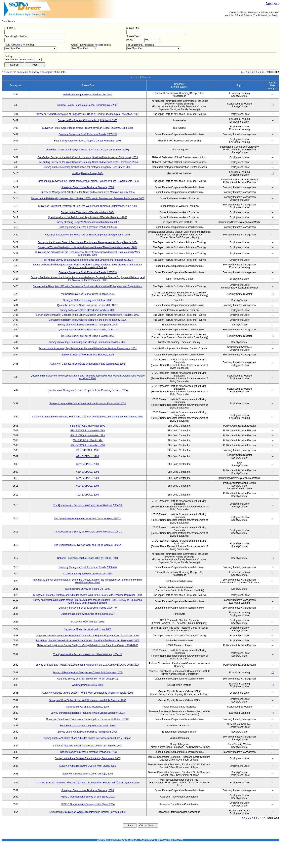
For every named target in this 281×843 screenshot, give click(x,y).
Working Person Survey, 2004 (87, 173)
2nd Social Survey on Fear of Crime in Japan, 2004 (87, 294)
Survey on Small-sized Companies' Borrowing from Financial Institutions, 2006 (87, 719)
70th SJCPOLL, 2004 (87, 494)
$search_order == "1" (23, 59)
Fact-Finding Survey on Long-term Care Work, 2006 (87, 725)
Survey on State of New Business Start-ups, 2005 (87, 354)
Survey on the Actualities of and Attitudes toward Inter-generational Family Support (87, 738)
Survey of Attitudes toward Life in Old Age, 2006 (87, 773)
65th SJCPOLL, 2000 (87, 464)
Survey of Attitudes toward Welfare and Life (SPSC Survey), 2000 (87, 745)
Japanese (272, 3)
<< (242, 72)
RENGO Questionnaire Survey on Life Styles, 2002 (87, 796)
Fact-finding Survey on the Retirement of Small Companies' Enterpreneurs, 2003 (87, 234)
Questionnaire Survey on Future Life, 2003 (87, 588)
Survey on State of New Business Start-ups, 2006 (87, 790)
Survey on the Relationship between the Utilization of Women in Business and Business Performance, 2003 (87, 198)
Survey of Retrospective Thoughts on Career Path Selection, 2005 (88, 672)
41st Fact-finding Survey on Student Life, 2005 (87, 573)
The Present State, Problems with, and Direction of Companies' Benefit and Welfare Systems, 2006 (87, 782)
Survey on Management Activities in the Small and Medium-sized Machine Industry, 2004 (88, 192)
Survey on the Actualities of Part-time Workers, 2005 (87, 310)
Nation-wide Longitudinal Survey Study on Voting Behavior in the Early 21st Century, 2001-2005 (87, 645)
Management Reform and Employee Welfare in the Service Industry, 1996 (88, 319)
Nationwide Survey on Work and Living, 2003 (87, 629)
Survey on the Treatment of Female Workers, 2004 (87, 212)
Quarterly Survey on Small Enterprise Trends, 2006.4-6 (88, 567)
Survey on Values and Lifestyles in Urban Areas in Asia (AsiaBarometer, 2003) (87, 149)
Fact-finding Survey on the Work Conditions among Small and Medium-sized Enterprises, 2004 (88, 162)
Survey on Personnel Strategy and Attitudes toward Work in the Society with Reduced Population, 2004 (87, 595)
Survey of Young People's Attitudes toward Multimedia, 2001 (87, 222)
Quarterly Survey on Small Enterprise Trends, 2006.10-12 (87, 678)
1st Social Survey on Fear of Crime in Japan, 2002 (87, 336)
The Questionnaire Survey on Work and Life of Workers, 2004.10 (87, 505)
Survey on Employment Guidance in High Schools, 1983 (87, 120)
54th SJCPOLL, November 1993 (87, 435)
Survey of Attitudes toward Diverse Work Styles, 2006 (87, 766)
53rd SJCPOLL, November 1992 (87, 430)
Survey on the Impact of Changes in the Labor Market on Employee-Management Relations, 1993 (87, 315)
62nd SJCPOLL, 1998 (87, 450)
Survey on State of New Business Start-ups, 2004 (87, 187)
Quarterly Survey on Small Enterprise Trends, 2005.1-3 (88, 134)
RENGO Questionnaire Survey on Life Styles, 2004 (87, 804)
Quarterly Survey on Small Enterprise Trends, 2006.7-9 (88, 607)
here (19, 44)
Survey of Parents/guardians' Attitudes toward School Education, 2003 (88, 712)
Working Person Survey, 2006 (87, 685)
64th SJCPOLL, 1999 (87, 456)
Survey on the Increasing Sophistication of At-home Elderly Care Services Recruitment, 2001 (88, 348)
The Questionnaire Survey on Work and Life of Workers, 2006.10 (87, 654)
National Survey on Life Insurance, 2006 (87, 706)
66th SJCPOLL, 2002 (87, 471)
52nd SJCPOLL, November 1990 (87, 425)
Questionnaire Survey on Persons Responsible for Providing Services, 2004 (88, 390)
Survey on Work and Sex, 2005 (87, 621)
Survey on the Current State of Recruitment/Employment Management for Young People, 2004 (88, 242)
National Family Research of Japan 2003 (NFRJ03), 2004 (87, 558)
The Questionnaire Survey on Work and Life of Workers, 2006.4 (87, 545)
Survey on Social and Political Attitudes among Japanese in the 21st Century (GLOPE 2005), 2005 (88, 664)
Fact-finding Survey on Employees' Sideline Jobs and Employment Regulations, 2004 (88, 259)
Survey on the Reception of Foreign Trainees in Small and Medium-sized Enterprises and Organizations (87, 286)
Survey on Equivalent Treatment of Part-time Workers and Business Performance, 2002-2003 (87, 206)
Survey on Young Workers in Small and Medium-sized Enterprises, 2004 (88, 403)
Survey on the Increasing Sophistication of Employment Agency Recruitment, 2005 (87, 167)
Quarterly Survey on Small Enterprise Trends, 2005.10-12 (87, 305)
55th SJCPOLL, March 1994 (87, 440)
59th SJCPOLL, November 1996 (87, 445)
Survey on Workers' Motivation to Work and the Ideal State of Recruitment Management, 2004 (87, 247)
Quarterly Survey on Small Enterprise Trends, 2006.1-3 (88, 329)
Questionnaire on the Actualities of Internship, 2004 (87, 614)
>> (263, 72)
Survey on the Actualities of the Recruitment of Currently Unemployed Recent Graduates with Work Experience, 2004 (87, 253)
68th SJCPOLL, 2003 (87, 478)
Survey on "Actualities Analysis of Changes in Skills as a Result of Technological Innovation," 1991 (88, 114)
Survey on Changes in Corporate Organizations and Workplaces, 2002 (87, 363)
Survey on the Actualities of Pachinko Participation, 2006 (87, 731)
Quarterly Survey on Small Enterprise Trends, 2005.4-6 (88, 227)
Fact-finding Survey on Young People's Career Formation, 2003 (87, 140)
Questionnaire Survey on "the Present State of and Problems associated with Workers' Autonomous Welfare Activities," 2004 (88, 377)
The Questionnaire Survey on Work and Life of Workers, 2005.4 (87, 518)
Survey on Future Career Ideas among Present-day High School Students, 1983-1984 (87, 128)
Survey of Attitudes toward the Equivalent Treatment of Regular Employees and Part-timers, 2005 (87, 635)
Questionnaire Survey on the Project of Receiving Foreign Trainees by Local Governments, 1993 (88, 181)
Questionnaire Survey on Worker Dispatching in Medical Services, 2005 (87, 812)
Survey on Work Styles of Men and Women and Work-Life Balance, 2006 (87, 700)
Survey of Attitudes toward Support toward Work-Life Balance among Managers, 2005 (87, 692)
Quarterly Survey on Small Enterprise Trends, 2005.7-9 (88, 272)
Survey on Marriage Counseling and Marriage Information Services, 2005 (87, 342)
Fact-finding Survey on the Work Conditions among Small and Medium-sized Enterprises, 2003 (88, 157)
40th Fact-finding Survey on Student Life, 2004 (87, 94)
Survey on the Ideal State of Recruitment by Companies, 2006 (87, 758)
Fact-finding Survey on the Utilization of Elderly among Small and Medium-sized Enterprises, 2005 (88, 640)
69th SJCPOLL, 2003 (87, 485)
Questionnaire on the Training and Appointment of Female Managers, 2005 (87, 217)
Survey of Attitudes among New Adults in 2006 (87, 300)
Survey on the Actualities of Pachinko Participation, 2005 (87, 324)
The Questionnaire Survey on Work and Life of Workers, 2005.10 (87, 531)
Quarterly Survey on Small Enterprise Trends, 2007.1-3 (88, 752)
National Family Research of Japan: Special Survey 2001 (87, 105)
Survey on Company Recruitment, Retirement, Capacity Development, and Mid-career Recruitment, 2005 (87, 416)
